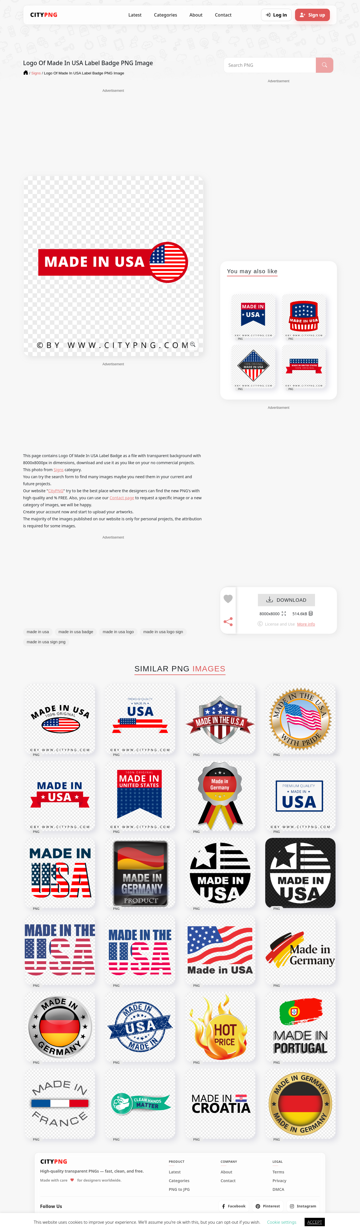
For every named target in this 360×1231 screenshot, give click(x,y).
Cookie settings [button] (281, 1222)
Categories (165, 15)
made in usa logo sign (163, 632)
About (196, 15)
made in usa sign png (46, 642)
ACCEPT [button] (314, 1222)
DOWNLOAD (286, 600)
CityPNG (55, 490)
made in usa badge (75, 632)
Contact (223, 15)
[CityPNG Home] (44, 15)
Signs (59, 469)
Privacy (279, 1180)
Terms (278, 1172)
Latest (135, 15)
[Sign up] (312, 15)
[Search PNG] (270, 65)
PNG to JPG (179, 1189)
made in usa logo (118, 632)
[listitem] (234, 1206)
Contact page (122, 497)
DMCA (278, 1189)
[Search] (324, 65)
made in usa (38, 632)
